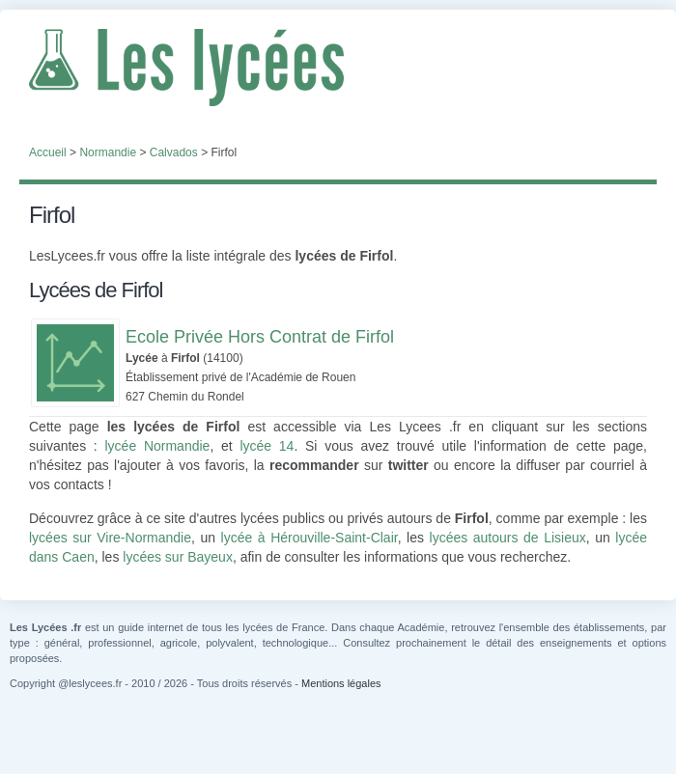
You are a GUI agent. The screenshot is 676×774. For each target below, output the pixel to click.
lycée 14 (266, 446)
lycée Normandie (157, 446)
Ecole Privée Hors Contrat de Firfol (260, 336)
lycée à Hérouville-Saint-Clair (309, 537)
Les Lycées (338, 67)
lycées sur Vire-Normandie (110, 537)
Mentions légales (341, 683)
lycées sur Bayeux (178, 557)
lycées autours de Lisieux (508, 537)
